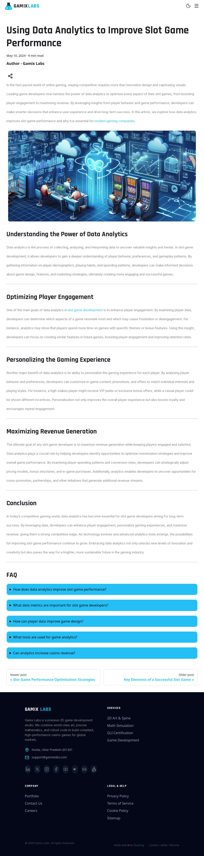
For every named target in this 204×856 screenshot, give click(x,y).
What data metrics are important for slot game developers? (60, 605)
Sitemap (113, 818)
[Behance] (84, 769)
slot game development (85, 310)
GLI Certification (120, 733)
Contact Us (33, 803)
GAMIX (38, 709)
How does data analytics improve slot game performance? (59, 589)
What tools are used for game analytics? (45, 637)
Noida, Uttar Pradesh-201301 (52, 750)
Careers (31, 810)
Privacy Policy (118, 796)
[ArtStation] (94, 769)
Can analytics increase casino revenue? (44, 653)
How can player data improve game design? (48, 621)
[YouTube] (66, 769)
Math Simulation (120, 725)
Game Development (123, 740)
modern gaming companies (114, 121)
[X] (37, 769)
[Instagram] (47, 769)
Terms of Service (120, 803)
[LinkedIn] (28, 769)
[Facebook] (56, 769)
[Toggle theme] (188, 6)
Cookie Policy (117, 810)
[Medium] (75, 769)
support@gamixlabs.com (49, 757)
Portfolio (32, 796)
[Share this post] (10, 76)
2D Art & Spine (118, 718)
